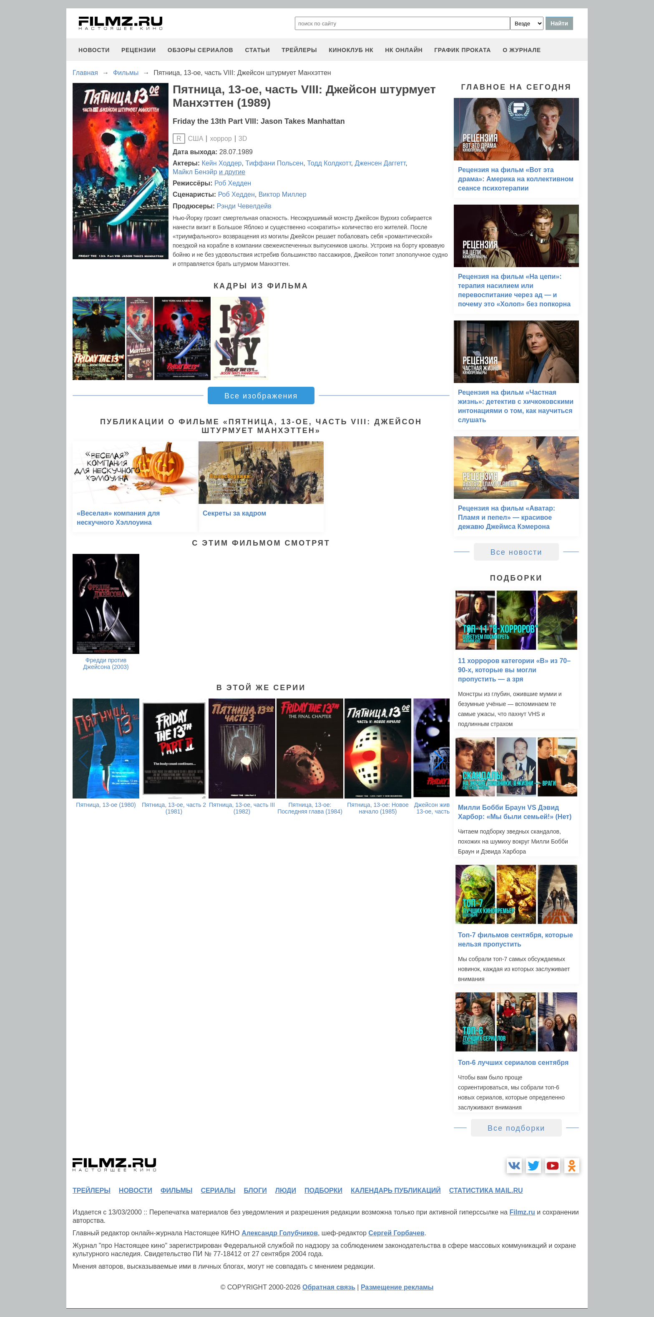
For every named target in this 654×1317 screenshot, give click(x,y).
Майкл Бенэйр (195, 171)
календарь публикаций (396, 1190)
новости (94, 50)
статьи (257, 50)
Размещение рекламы (397, 1287)
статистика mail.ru (486, 1190)
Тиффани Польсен (274, 163)
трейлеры (299, 50)
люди (285, 1190)
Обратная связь (328, 1287)
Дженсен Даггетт (380, 163)
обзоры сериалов (201, 50)
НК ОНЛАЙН (404, 50)
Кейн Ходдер (222, 163)
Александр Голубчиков (279, 1233)
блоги (255, 1190)
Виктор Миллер (283, 194)
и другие (232, 171)
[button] (439, 760)
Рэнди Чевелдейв (243, 206)
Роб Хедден (232, 183)
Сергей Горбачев (396, 1233)
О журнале (522, 50)
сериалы (218, 1190)
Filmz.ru (522, 1212)
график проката (462, 50)
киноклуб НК (351, 50)
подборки (323, 1190)
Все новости (516, 552)
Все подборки (516, 1128)
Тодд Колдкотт (329, 163)
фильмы (176, 1190)
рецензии (138, 50)
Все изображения (261, 396)
